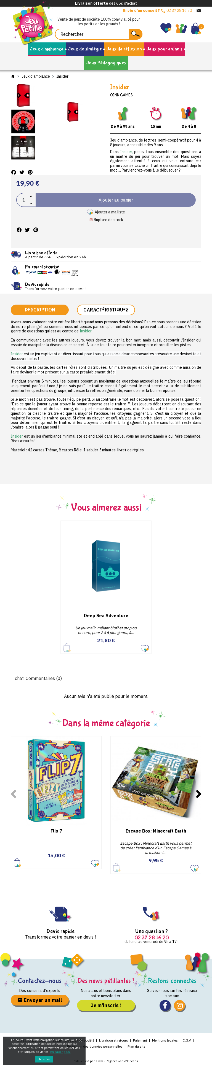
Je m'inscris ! (106, 1005)
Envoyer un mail (40, 1000)
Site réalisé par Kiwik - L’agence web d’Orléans (106, 1061)
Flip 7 (56, 831)
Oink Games (121, 95)
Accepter (44, 1059)
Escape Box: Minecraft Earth (156, 831)
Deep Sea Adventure (106, 615)
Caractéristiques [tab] (106, 310)
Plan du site (136, 1046)
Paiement (140, 1040)
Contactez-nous (40, 981)
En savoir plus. (60, 1052)
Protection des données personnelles (95, 1046)
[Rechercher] (98, 34)
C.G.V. (187, 1040)
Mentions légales (165, 1040)
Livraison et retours (113, 1040)
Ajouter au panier (17, 862)
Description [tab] (40, 310)
